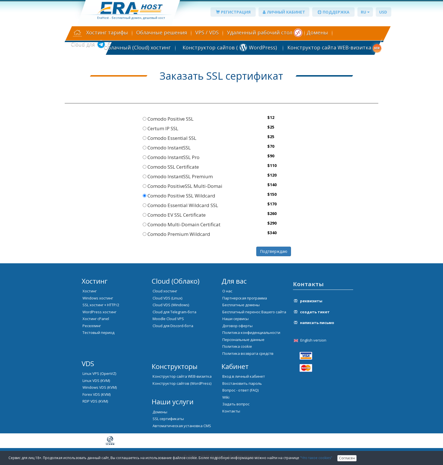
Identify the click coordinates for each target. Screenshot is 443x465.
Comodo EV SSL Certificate (174, 215)
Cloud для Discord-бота (173, 325)
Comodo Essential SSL (169, 138)
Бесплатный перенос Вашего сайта (254, 311)
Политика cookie (237, 346)
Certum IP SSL (160, 128)
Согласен (347, 458)
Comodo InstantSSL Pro (171, 157)
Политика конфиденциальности (251, 332)
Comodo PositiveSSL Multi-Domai (182, 186)
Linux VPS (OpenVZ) (99, 373)
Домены (317, 32)
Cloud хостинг (165, 291)
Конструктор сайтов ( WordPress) (229, 47)
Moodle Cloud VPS (168, 318)
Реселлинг (91, 325)
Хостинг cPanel (95, 318)
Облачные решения (161, 32)
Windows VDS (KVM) (99, 387)
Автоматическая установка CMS (182, 425)
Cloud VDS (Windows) (171, 304)
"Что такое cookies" (316, 457)
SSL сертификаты (168, 418)
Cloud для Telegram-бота (174, 311)
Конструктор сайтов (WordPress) (182, 383)
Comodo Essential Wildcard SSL (180, 205)
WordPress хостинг (99, 311)
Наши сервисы (235, 318)
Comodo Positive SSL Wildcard (179, 195)
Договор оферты (237, 325)
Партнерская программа (244, 298)
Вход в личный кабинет (243, 376)
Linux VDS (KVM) (96, 380)
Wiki (225, 397)
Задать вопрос (235, 404)
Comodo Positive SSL (168, 119)
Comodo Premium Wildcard (176, 234)
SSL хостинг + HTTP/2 (100, 304)
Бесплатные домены (241, 304)
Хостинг (89, 291)
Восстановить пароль (242, 383)
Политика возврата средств (247, 353)
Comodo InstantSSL (167, 147)
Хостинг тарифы (107, 32)
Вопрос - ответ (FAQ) (240, 390)
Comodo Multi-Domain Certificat (181, 224)
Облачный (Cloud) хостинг (137, 47)
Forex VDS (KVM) (96, 394)
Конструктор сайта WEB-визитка (329, 47)
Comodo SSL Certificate (171, 167)
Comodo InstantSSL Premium (178, 176)
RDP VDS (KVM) (95, 401)
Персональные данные (243, 339)
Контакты (231, 411)
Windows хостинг (97, 298)
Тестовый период (98, 332)
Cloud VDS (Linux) (167, 298)
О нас (227, 291)
